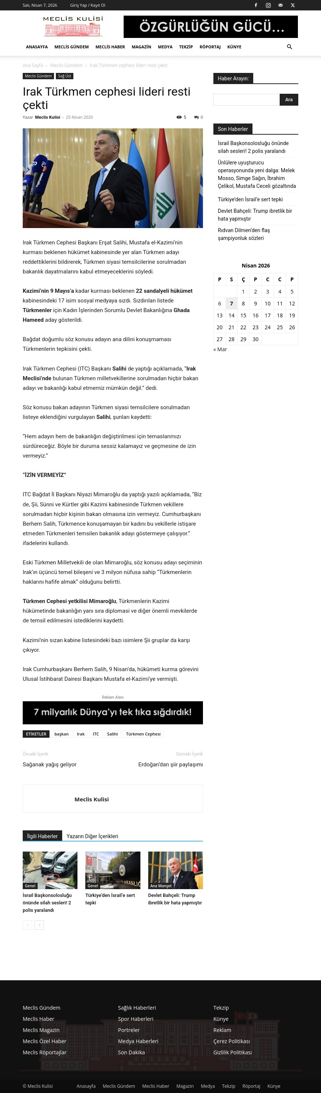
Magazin (141, 46)
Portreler (129, 1029)
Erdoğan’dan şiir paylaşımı (171, 764)
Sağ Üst (64, 75)
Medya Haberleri (138, 1041)
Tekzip (186, 46)
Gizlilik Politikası (232, 1052)
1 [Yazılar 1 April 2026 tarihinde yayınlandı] (243, 291)
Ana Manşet (161, 885)
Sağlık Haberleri (137, 1007)
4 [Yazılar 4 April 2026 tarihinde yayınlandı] (280, 291)
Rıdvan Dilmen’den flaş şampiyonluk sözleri (244, 234)
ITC (96, 734)
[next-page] (39, 925)
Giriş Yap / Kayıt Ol (87, 5)
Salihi (112, 734)
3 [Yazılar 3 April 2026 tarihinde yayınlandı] (267, 291)
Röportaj (210, 46)
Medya (165, 46)
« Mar (220, 349)
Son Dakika (131, 1052)
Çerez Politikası (231, 1041)
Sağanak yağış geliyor (49, 764)
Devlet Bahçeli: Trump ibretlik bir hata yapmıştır (255, 215)
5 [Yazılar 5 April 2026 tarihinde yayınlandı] (291, 291)
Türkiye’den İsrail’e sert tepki (250, 199)
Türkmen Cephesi (143, 734)
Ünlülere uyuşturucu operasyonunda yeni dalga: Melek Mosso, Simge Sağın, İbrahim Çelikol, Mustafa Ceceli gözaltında (257, 174)
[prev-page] (27, 925)
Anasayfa (37, 46)
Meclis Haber (110, 46)
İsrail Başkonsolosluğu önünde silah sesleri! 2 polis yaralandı (47, 902)
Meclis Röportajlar (45, 1052)
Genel (30, 885)
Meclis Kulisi (47, 117)
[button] (289, 47)
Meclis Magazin (41, 1029)
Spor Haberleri (135, 1018)
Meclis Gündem (71, 46)
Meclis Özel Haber (44, 1041)
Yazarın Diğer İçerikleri (92, 836)
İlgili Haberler (42, 836)
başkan (61, 734)
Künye (235, 46)
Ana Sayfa (33, 65)
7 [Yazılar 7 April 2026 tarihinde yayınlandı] (231, 303)
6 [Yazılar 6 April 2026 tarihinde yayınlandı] (219, 303)
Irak (81, 734)
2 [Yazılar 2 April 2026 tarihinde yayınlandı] (255, 291)
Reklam (222, 1029)
